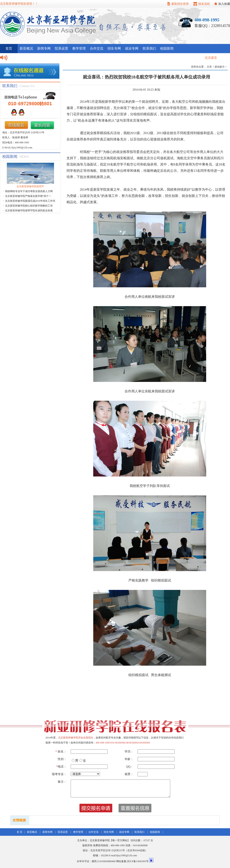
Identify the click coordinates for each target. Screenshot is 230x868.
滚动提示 (220, 66)
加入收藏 (224, 3)
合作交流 (96, 48)
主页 (209, 66)
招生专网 (114, 48)
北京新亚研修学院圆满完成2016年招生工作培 (30, 200)
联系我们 (149, 48)
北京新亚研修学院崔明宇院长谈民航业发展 (29, 210)
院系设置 (61, 48)
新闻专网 (44, 48)
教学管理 (79, 48)
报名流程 (204, 3)
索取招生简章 (180, 3)
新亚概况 (26, 48)
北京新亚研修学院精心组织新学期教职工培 (29, 205)
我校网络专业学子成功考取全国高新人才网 (29, 191)
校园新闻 (167, 48)
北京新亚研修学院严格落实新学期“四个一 (28, 196)
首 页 (19, 832)
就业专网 (131, 48)
